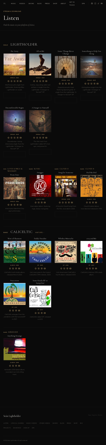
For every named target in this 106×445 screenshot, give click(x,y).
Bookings (17, 428)
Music (13, 3)
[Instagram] (95, 3)
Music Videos (31, 423)
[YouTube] (102, 3)
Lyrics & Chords (17, 423)
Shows (31, 3)
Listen (5, 423)
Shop (55, 3)
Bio (81, 423)
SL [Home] (4, 3)
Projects (7, 428)
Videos (22, 3)
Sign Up (26, 428)
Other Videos (44, 423)
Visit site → (40, 232)
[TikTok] (98, 3)
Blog (39, 3)
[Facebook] (92, 3)
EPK (83, 3)
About (63, 3)
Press (47, 3)
